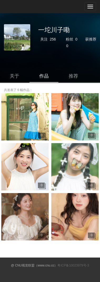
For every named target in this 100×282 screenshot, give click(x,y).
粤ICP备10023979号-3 (73, 265)
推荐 (73, 76)
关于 (14, 76)
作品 (44, 76)
